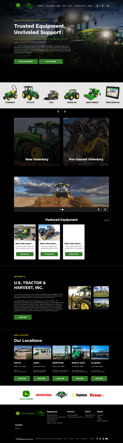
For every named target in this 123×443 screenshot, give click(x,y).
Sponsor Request (102, 421)
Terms (77, 438)
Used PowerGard (72, 415)
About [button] (70, 5)
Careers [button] (89, 5)
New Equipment (52, 415)
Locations (100, 415)
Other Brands (51, 421)
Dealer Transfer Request (54, 423)
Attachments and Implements (56, 417)
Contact (99, 419)
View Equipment (26, 61)
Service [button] (64, 5)
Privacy (71, 438)
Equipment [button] (40, 5)
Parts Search (89, 417)
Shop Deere (51, 61)
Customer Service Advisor (75, 417)
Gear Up (17, 428)
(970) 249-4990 (58, 366)
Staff (98, 417)
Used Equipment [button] (50, 5)
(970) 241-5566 (20, 366)
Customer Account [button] (79, 5)
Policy (65, 438)
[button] (97, 6)
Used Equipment (52, 419)
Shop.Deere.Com (90, 415)
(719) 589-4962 (97, 366)
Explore (22, 317)
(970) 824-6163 (39, 366)
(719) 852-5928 (78, 366)
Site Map (92, 438)
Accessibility (84, 438)
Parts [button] (58, 5)
